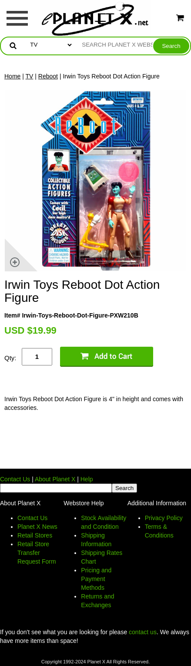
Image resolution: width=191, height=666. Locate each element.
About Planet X (55, 479)
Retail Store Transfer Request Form (36, 553)
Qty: (10, 358)
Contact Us (15, 479)
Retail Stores (34, 535)
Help (86, 479)
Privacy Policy (164, 517)
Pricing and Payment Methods (96, 579)
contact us (143, 632)
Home (12, 76)
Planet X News (37, 526)
